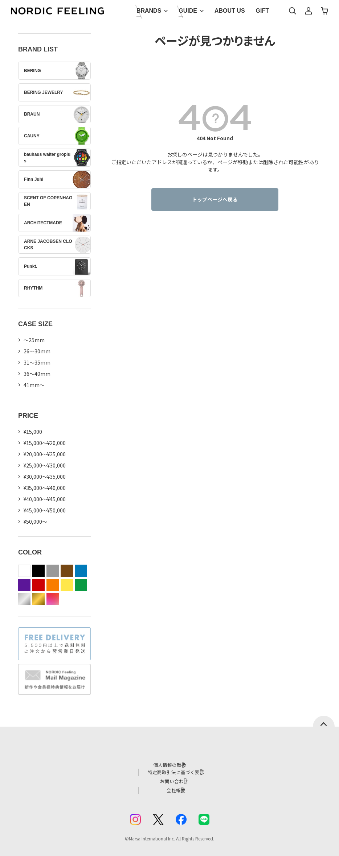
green (81, 585)
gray (52, 571)
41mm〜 (34, 384)
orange (52, 585)
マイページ (308, 10)
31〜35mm (37, 362)
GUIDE (188, 11)
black (38, 571)
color (52, 599)
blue (81, 571)
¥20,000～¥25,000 (45, 454)
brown (67, 571)
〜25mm (34, 340)
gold (38, 599)
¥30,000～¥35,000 (45, 476)
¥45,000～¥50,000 (45, 510)
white (24, 571)
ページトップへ (324, 721)
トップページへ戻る (215, 199)
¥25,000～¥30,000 (45, 465)
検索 (292, 10)
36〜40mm (37, 373)
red (38, 585)
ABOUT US (230, 11)
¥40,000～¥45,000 (45, 499)
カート (324, 10)
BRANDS (148, 11)
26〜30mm (37, 351)
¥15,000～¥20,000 (45, 442)
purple (24, 585)
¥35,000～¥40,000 (45, 487)
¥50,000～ (35, 521)
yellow (67, 585)
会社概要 (177, 787)
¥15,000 (33, 431)
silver (24, 599)
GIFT (262, 11)
